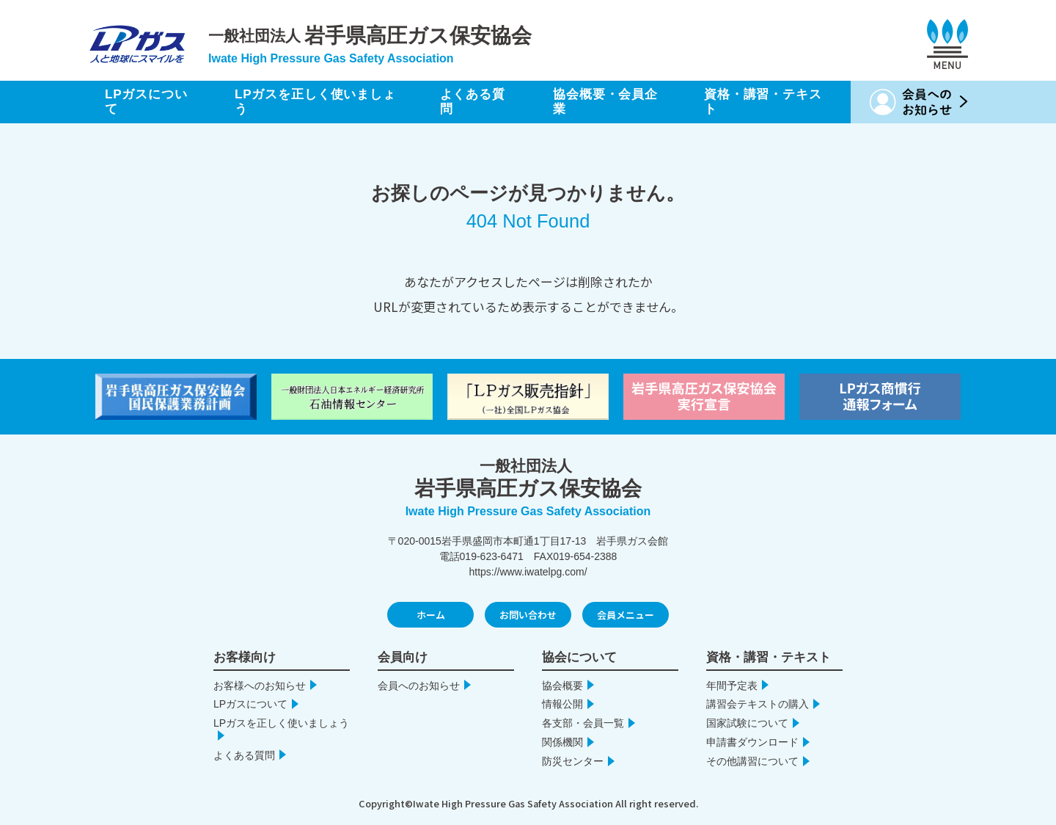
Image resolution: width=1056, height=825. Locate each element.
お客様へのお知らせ (259, 685)
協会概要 (562, 685)
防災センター (573, 761)
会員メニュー (625, 615)
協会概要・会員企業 (605, 101)
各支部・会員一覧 (583, 723)
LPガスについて (146, 101)
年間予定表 (732, 685)
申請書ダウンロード (752, 742)
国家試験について (747, 723)
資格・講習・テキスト (763, 101)
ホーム (431, 615)
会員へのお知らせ (419, 685)
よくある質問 (472, 101)
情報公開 (562, 704)
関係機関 (562, 742)
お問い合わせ (528, 615)
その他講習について (752, 761)
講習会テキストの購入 (757, 704)
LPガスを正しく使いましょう (315, 101)
